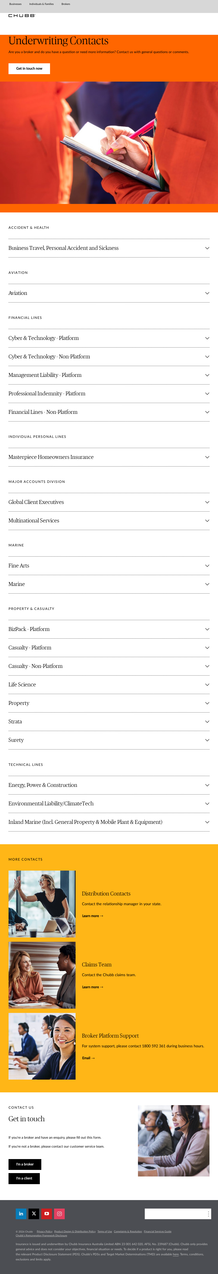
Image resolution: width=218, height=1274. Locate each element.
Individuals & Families (41, 4)
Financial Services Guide (157, 1231)
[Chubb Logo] (22, 15)
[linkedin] (21, 1214)
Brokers (66, 4)
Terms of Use (105, 1231)
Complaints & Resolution (128, 1231)
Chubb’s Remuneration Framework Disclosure (41, 1235)
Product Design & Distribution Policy (75, 1231)
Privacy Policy (44, 1231)
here (176, 1254)
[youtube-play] (46, 1214)
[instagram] (59, 1214)
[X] (34, 1214)
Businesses (15, 4)
